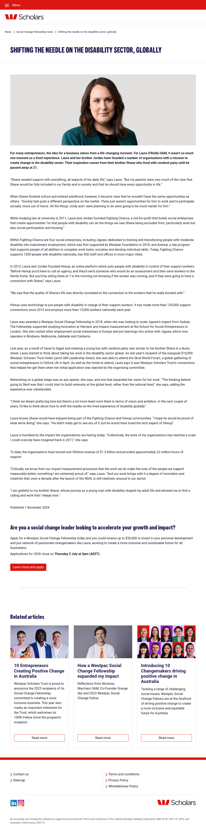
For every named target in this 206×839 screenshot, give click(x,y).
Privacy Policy (118, 780)
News (8, 31)
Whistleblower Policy (123, 786)
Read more (39, 738)
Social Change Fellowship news (34, 31)
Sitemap (19, 780)
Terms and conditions (123, 774)
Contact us (21, 774)
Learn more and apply (28, 567)
